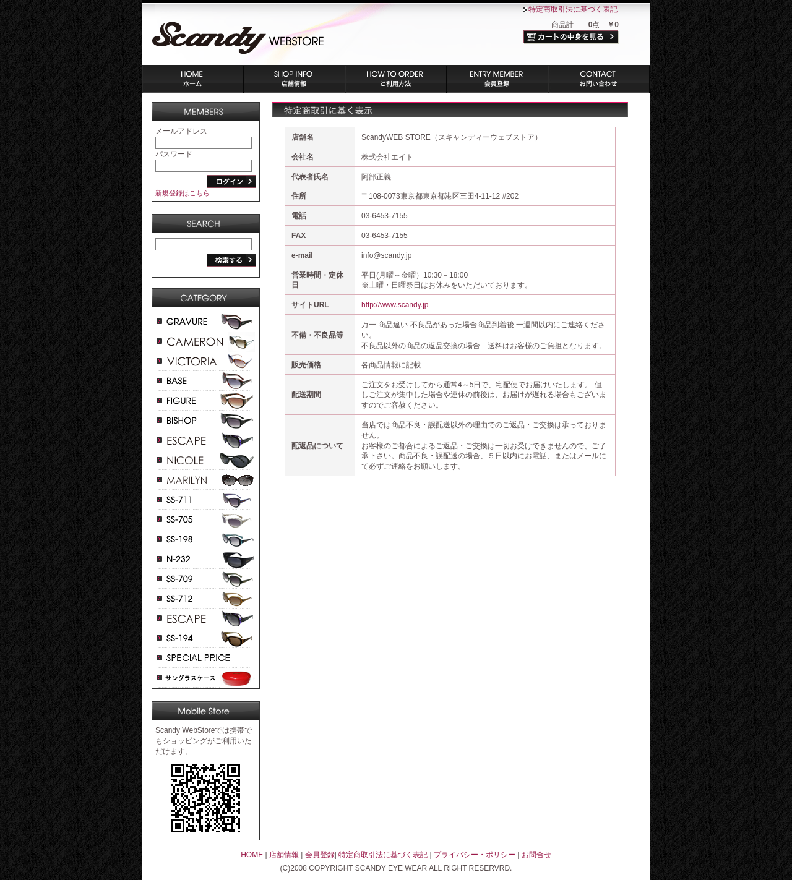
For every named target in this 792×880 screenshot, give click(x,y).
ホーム (193, 79)
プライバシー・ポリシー (474, 854)
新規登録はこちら (182, 193)
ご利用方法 (396, 79)
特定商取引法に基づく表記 (573, 9)
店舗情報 (294, 79)
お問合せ (536, 854)
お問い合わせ (599, 79)
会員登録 (497, 79)
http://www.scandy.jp (395, 305)
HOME (252, 854)
